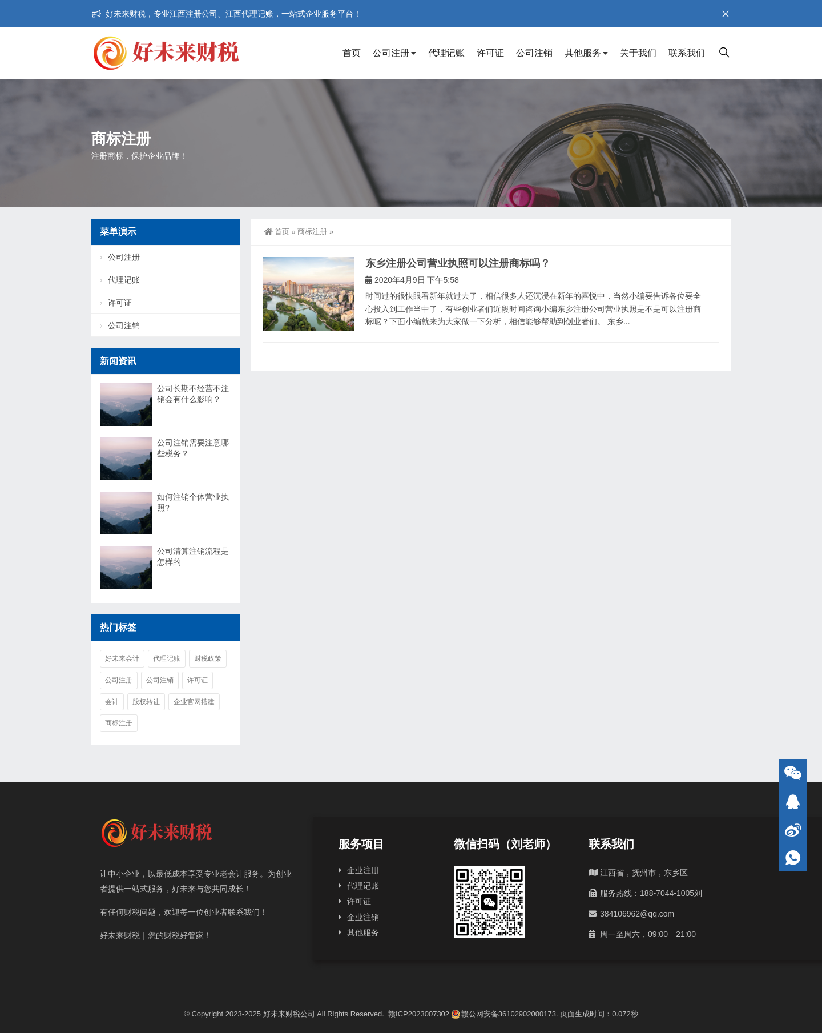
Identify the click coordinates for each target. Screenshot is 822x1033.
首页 (351, 53)
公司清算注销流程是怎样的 (193, 556)
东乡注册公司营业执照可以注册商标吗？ (457, 263)
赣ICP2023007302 (418, 1014)
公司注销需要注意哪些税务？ (193, 448)
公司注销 (534, 53)
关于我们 (638, 53)
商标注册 (312, 231)
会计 (112, 702)
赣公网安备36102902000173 (504, 1014)
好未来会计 (122, 658)
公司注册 (391, 53)
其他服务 (583, 53)
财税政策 (207, 658)
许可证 (490, 53)
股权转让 (146, 702)
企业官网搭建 (194, 702)
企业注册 (363, 870)
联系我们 (686, 53)
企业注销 (363, 917)
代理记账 (446, 53)
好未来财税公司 (289, 1014)
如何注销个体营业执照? (193, 502)
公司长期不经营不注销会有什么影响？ (193, 394)
